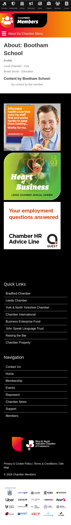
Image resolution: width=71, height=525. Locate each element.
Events (10, 387)
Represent (13, 394)
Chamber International (21, 314)
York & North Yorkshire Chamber (27, 307)
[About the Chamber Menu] (35, 34)
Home (10, 373)
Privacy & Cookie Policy (18, 463)
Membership (14, 380)
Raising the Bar (16, 335)
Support (11, 408)
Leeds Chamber (16, 300)
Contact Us (13, 366)
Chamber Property (18, 342)
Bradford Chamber (18, 293)
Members (12, 415)
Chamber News (16, 401)
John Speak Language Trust (25, 328)
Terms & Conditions (45, 463)
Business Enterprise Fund (23, 321)
